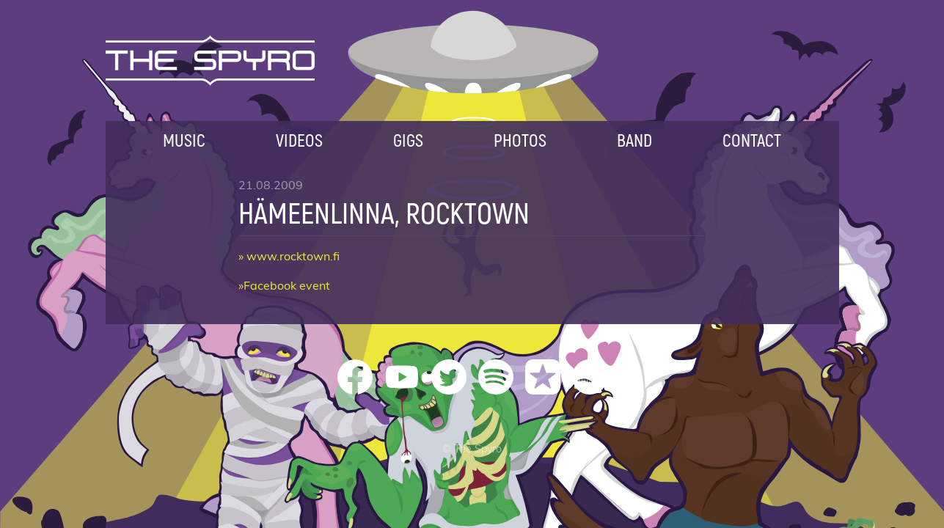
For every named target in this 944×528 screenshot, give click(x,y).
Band (634, 139)
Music (184, 139)
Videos (299, 139)
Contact (751, 139)
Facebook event (287, 286)
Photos (520, 139)
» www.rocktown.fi (289, 257)
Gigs (408, 139)
